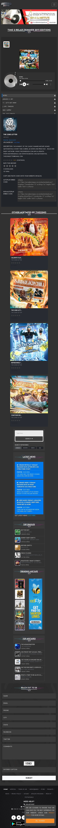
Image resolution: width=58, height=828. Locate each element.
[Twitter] (19, 817)
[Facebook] (13, 817)
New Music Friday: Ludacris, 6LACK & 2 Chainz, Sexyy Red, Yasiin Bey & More (29, 502)
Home (6, 789)
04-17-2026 (26, 507)
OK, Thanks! (40, 821)
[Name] (29, 696)
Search (29, 439)
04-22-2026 (26, 472)
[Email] (29, 703)
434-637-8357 (30, 804)
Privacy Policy (16, 794)
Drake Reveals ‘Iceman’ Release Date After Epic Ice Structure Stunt (28, 467)
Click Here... (32, 515)
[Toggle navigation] (54, 4)
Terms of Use (22, 789)
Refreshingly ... (16, 363)
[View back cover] (10, 124)
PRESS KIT (48, 794)
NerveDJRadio (33, 789)
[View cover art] (6, 44)
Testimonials (29, 797)
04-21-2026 (26, 490)
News (7, 794)
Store (43, 789)
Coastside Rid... (16, 415)
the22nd (17, 142)
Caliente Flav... (16, 258)
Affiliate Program (37, 794)
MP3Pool (13, 789)
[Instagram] (24, 817)
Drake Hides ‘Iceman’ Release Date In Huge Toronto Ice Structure (26, 485)
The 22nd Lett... (16, 310)
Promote (50, 789)
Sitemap (26, 794)
